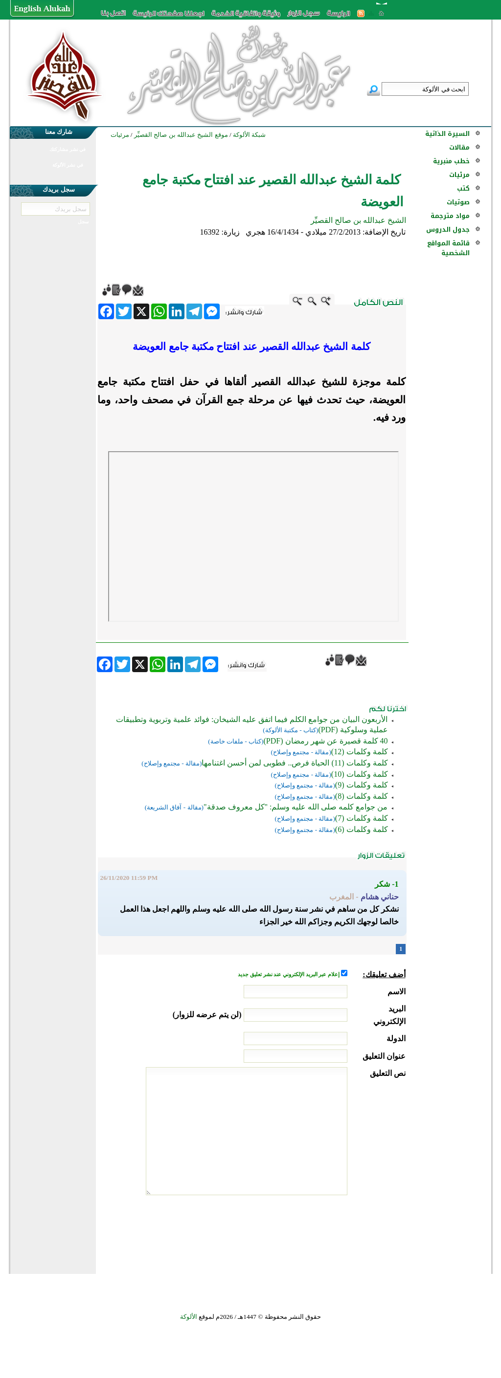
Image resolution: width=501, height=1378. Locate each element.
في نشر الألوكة (67, 165)
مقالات (459, 147)
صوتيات (458, 202)
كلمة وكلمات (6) (361, 829)
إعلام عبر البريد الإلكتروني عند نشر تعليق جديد (289, 974)
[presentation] (331, 1232)
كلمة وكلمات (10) (359, 774)
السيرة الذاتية (447, 134)
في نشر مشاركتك (67, 149)
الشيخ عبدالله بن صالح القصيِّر (358, 220)
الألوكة (188, 1316)
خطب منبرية (451, 161)
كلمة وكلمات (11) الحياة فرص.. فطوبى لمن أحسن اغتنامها (294, 763)
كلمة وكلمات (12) (359, 751)
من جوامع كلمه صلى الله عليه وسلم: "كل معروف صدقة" (296, 807)
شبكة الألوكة (249, 134)
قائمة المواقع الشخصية (448, 248)
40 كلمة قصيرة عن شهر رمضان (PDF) (325, 741)
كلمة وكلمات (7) (361, 818)
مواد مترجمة (450, 216)
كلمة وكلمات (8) (361, 796)
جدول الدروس (448, 229)
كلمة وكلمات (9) (361, 785)
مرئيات (459, 175)
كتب (463, 188)
